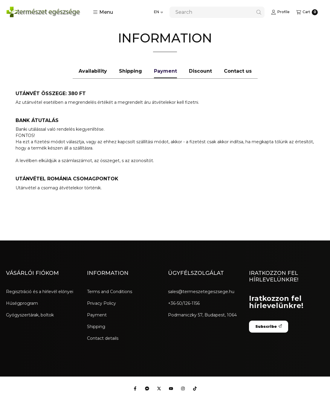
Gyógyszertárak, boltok (30, 315)
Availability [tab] (93, 71)
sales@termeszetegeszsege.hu (201, 291)
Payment (97, 315)
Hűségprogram (22, 303)
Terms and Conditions (109, 291)
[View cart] (307, 12)
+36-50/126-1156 (184, 303)
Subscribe (268, 326)
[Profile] (280, 12)
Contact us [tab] (238, 71)
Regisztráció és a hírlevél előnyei (39, 291)
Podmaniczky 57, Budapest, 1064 (202, 315)
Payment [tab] (165, 71)
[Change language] (158, 12)
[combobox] (217, 12)
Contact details (102, 338)
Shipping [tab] (130, 71)
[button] (103, 12)
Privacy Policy (101, 303)
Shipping (96, 326)
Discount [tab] (200, 71)
